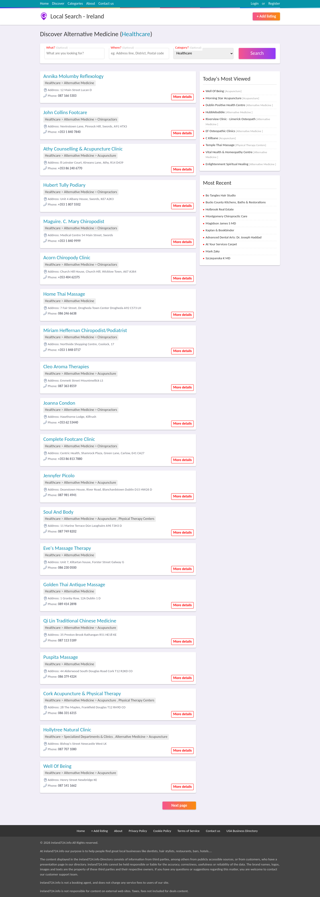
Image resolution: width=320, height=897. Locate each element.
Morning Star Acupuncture (232, 98)
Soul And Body (58, 512)
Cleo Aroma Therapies (66, 366)
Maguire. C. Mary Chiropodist (73, 221)
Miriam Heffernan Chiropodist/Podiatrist (85, 330)
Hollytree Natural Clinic (67, 730)
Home (44, 3)
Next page (179, 805)
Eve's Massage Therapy (67, 548)
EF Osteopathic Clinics (234, 131)
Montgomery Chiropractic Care (226, 216)
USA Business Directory (242, 831)
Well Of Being (57, 766)
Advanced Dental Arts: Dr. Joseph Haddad (233, 237)
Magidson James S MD (221, 223)
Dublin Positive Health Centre (239, 105)
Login (255, 3)
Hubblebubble (229, 112)
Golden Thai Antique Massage (74, 584)
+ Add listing (266, 16)
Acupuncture (107, 155)
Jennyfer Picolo (58, 475)
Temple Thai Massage (236, 145)
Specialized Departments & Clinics (88, 737)
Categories (75, 3)
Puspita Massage (60, 657)
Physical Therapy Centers (136, 519)
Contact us (106, 3)
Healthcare (136, 34)
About (90, 3)
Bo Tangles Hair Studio (221, 195)
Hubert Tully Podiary (64, 185)
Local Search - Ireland (77, 16)
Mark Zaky (213, 251)
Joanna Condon (59, 403)
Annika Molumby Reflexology (73, 76)
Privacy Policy (138, 831)
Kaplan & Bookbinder (220, 230)
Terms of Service (188, 831)
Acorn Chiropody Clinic (66, 257)
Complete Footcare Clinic (69, 439)
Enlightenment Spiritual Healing (241, 164)
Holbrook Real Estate (220, 209)
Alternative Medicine (79, 83)
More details (182, 97)
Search (257, 53)
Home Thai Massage (64, 294)
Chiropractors (107, 119)
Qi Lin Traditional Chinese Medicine (79, 621)
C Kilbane (221, 138)
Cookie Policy (162, 831)
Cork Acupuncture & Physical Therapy (82, 693)
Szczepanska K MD (218, 258)
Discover (58, 3)
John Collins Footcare (65, 112)
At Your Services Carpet (221, 244)
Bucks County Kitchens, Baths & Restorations (236, 202)
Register (274, 3)
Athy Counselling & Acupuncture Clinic (83, 149)
